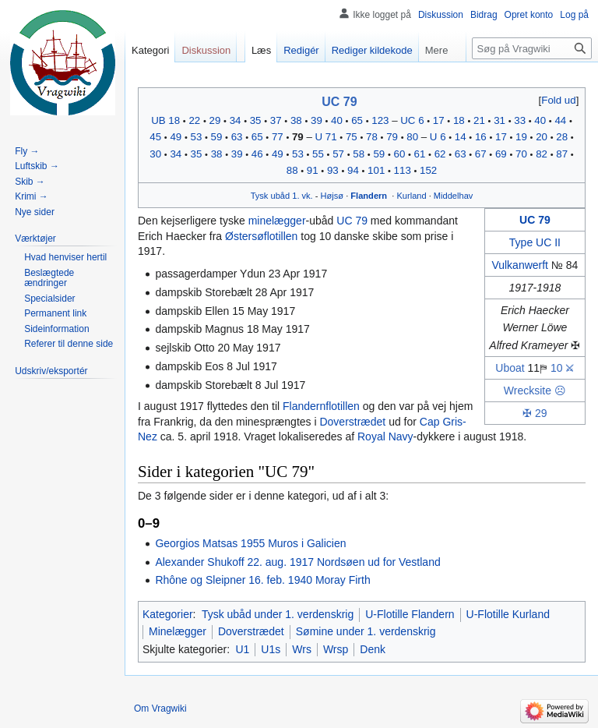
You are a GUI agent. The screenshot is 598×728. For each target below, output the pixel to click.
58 (358, 154)
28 (562, 137)
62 (440, 154)
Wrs (301, 649)
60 (399, 154)
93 (333, 170)
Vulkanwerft (519, 265)
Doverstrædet (352, 421)
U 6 (438, 137)
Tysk (260, 195)
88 (292, 170)
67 (481, 154)
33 (520, 120)
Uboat (509, 368)
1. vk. (302, 195)
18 (459, 120)
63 (237, 137)
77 (277, 137)
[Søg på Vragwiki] (532, 48)
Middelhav (453, 195)
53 (196, 137)
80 (412, 137)
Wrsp (335, 649)
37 (276, 120)
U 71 (326, 137)
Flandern (368, 195)
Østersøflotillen (261, 236)
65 (357, 120)
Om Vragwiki (160, 708)
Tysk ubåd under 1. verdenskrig (278, 614)
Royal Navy (385, 436)
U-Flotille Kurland (508, 614)
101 (376, 170)
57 (338, 154)
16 (481, 137)
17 (439, 120)
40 (337, 120)
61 (420, 154)
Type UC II (535, 242)
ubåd (280, 195)
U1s (270, 649)
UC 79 (339, 101)
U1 (242, 649)
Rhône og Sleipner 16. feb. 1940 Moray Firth (262, 580)
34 (235, 120)
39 (316, 120)
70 (521, 154)
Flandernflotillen (321, 406)
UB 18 (165, 120)
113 (402, 170)
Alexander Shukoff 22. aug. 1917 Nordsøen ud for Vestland (297, 562)
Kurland (411, 195)
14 (460, 137)
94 (353, 170)
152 (428, 170)
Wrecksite (527, 390)
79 (298, 137)
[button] (558, 100)
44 (560, 120)
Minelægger (177, 631)
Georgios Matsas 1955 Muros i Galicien (250, 543)
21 (479, 120)
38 (296, 120)
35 (256, 120)
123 (380, 120)
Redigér (301, 50)
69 (501, 154)
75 (351, 137)
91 (312, 170)
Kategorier (167, 614)
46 (257, 154)
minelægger (277, 220)
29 (215, 120)
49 (175, 137)
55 (318, 154)
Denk (372, 649)
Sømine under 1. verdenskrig (366, 631)
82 (541, 154)
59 (217, 137)
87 (562, 154)
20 (541, 137)
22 (194, 120)
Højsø (332, 195)
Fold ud (558, 100)
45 (155, 137)
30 (155, 154)
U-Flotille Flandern (409, 614)
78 (372, 137)
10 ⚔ (562, 368)
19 (521, 137)
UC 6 (412, 120)
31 (499, 120)
